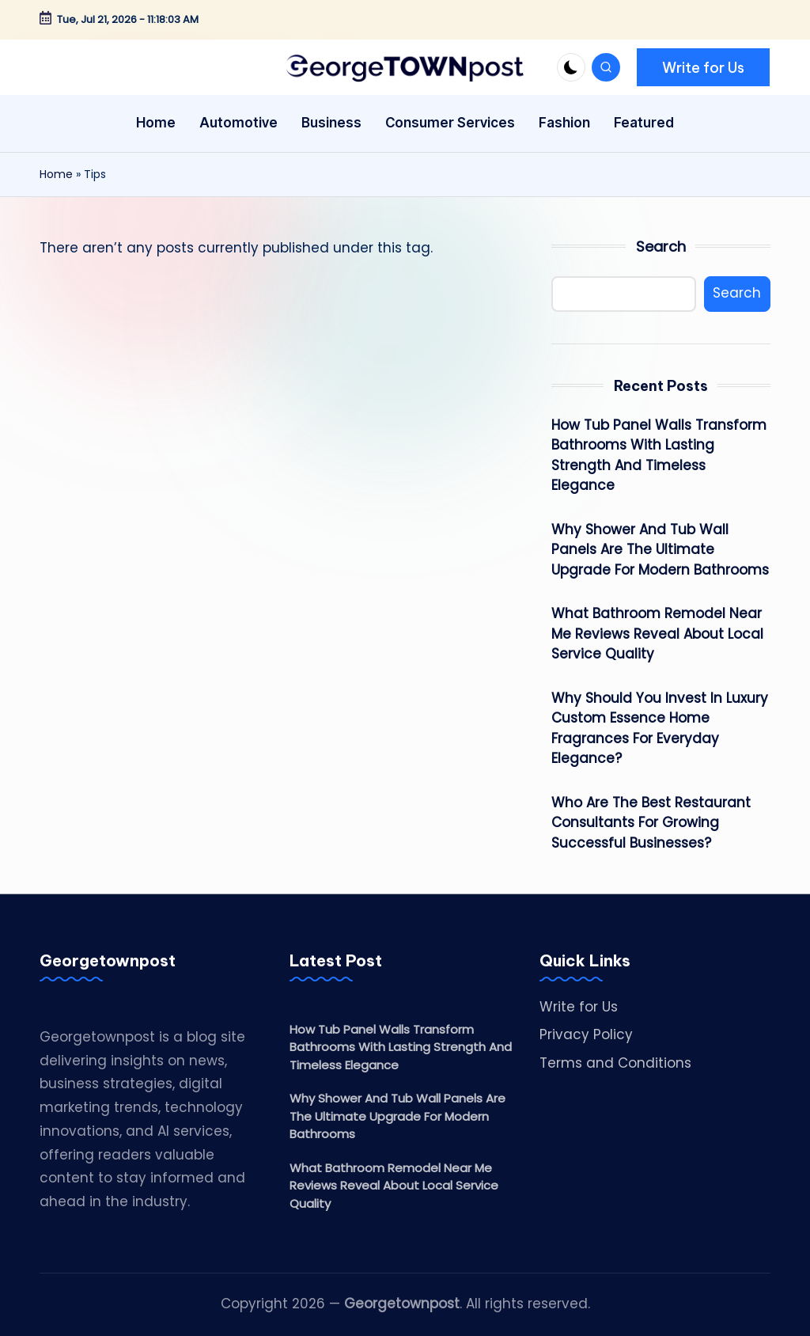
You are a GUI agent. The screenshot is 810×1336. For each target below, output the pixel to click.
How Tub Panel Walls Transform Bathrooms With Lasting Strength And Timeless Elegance (658, 455)
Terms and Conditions (615, 1062)
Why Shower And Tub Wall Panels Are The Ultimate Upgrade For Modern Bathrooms (660, 549)
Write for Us (578, 1006)
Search (661, 246)
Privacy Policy (586, 1034)
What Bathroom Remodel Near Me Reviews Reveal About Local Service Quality (657, 633)
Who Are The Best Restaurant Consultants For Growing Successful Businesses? (651, 822)
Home (56, 174)
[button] (703, 67)
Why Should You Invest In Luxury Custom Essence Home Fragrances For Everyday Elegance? (659, 729)
